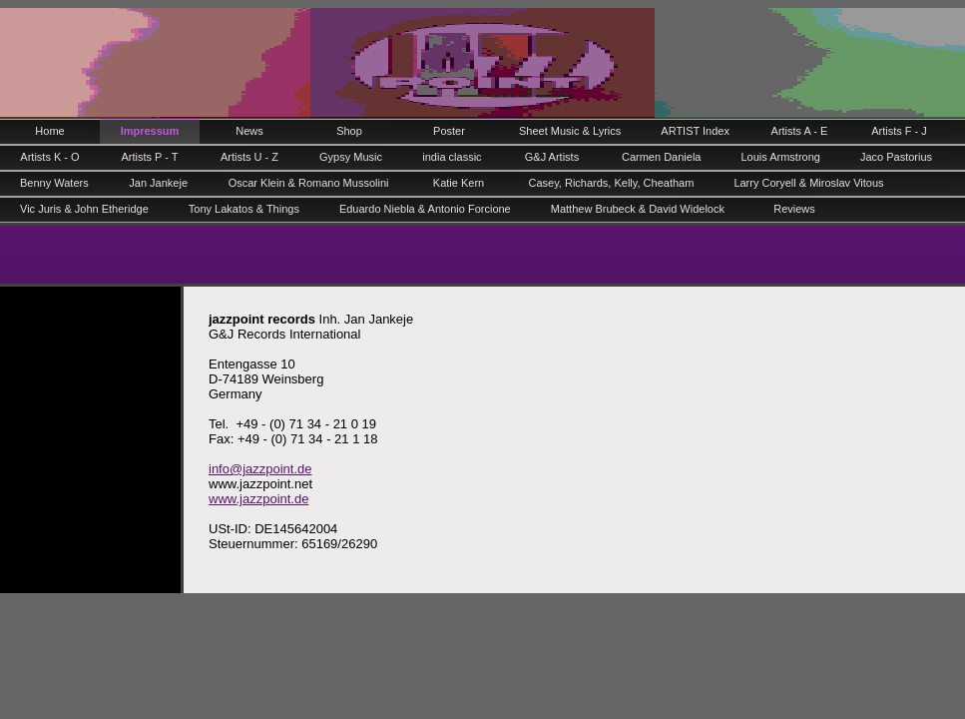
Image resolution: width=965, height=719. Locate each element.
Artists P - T (149, 157)
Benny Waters (54, 183)
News (249, 131)
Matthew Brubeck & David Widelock (637, 209)
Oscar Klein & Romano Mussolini (309, 183)
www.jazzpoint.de (258, 498)
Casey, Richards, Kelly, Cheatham (611, 183)
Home (49, 131)
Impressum (150, 131)
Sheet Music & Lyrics (570, 131)
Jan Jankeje (158, 183)
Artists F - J (899, 131)
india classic (451, 157)
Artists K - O (49, 157)
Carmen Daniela (661, 157)
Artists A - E (799, 131)
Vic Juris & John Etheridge (84, 209)
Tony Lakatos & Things (244, 209)
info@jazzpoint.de (260, 468)
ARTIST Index (695, 131)
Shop (349, 131)
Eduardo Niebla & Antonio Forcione (425, 209)
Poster (449, 131)
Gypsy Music (350, 157)
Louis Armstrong (779, 157)
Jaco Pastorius (896, 157)
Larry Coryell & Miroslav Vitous (808, 183)
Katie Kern (458, 183)
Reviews (794, 209)
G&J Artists (552, 157)
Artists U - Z (249, 157)
